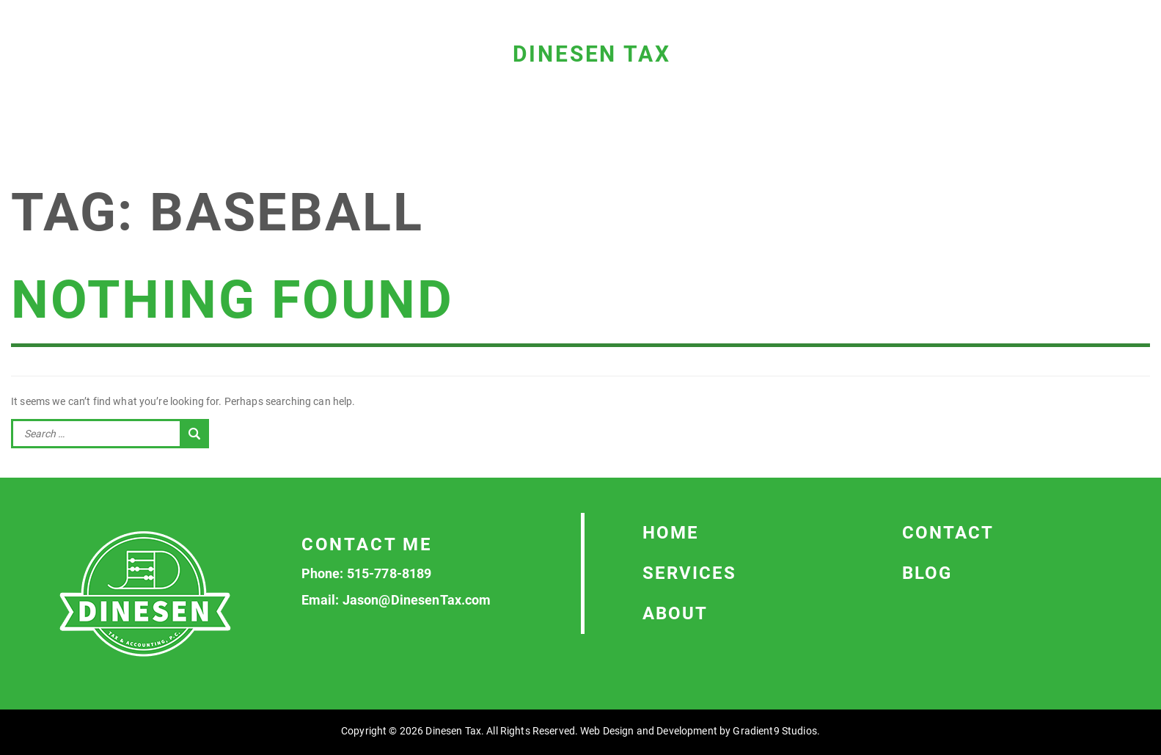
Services (689, 573)
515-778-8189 (389, 573)
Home (670, 532)
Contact (948, 532)
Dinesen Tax (592, 54)
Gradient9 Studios (774, 731)
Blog (927, 573)
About (675, 613)
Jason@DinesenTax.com (417, 600)
